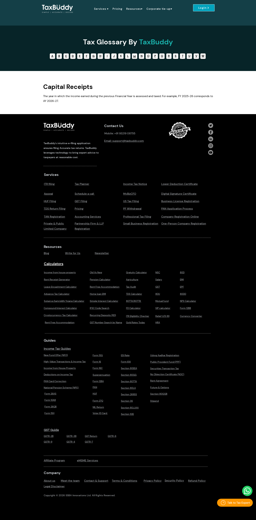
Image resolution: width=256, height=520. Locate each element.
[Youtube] (210, 152)
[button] (101, 8)
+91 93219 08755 (124, 133)
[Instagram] (210, 145)
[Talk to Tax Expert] (235, 503)
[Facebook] (210, 132)
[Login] (204, 7)
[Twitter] (210, 125)
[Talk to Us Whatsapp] (247, 491)
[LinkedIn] (210, 138)
